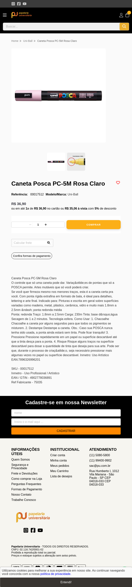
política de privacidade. (55, 574)
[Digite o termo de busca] (61, 26)
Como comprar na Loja (26, 478)
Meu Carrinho (59, 471)
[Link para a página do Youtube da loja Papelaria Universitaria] (24, 4)
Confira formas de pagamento (31, 255)
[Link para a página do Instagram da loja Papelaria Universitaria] (13, 4)
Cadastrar (66, 430)
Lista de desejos (61, 476)
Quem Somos (20, 459)
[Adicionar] (45, 225)
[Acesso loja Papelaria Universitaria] (121, 15)
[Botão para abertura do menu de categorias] (5, 15)
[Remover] (30, 225)
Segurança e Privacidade (20, 466)
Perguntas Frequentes (26, 484)
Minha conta (58, 460)
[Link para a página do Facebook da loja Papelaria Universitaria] (19, 4)
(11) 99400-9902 (100, 460)
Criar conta (57, 455)
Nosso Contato (21, 494)
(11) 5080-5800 (99, 455)
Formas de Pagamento (26, 489)
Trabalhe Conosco (23, 499)
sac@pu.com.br (99, 465)
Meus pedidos (59, 465)
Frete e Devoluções (24, 473)
